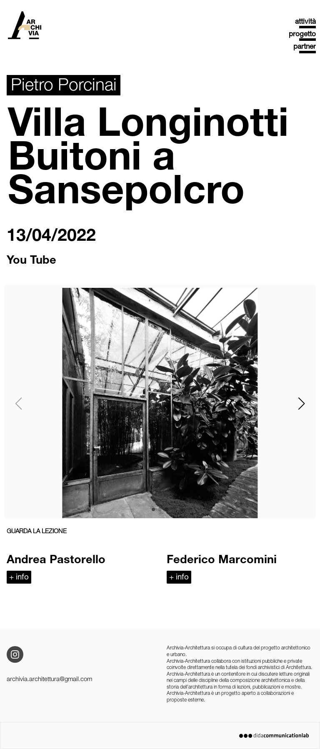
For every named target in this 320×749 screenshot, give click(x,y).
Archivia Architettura (24, 28)
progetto (302, 34)
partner (304, 47)
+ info (19, 578)
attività (305, 22)
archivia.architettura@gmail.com (49, 680)
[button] (301, 403)
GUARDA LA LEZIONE (37, 532)
